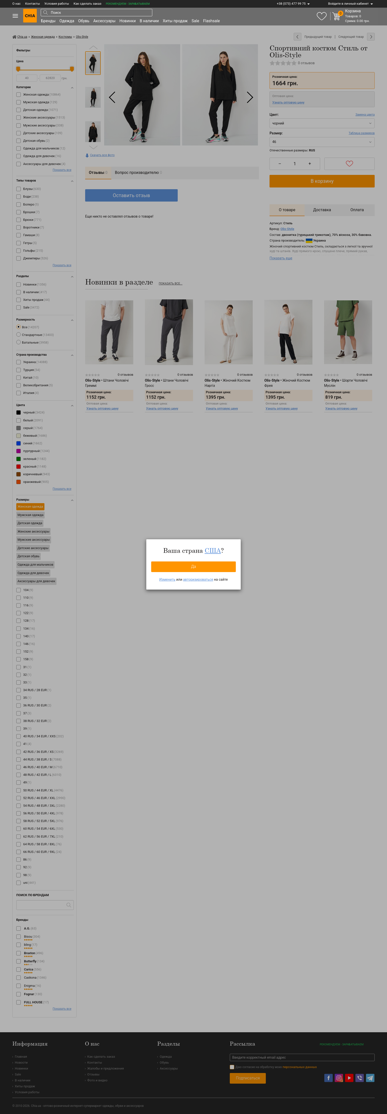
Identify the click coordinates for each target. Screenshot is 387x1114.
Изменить (167, 579)
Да (193, 566)
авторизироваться (198, 579)
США (213, 550)
